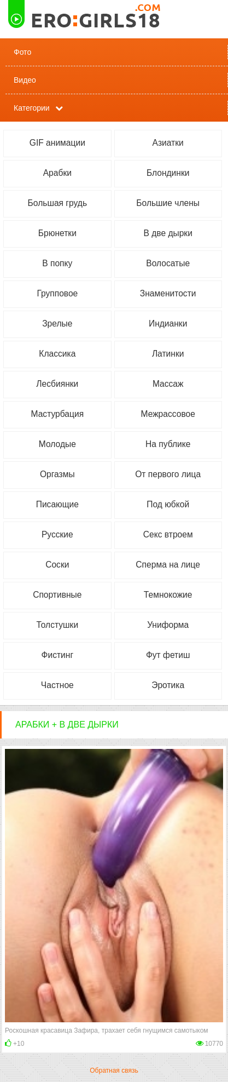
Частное (57, 685)
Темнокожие (168, 594)
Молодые (57, 444)
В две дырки (167, 233)
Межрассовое (168, 414)
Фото (22, 52)
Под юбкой (168, 504)
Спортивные (57, 594)
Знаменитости (168, 293)
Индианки (168, 323)
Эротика (167, 685)
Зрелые (57, 323)
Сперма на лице (168, 564)
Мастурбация (57, 414)
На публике (167, 444)
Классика (57, 353)
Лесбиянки (57, 383)
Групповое (57, 293)
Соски (57, 564)
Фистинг (58, 655)
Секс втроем (168, 534)
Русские (57, 534)
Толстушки (57, 624)
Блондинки (168, 173)
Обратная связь (114, 1070)
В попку (57, 263)
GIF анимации (57, 142)
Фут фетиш (168, 655)
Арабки (57, 173)
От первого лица (168, 474)
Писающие (57, 504)
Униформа (168, 624)
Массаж (168, 383)
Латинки (168, 353)
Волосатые (168, 263)
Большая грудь (57, 203)
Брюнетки (57, 233)
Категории (32, 108)
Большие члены (168, 203)
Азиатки (168, 142)
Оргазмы (57, 474)
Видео (25, 80)
